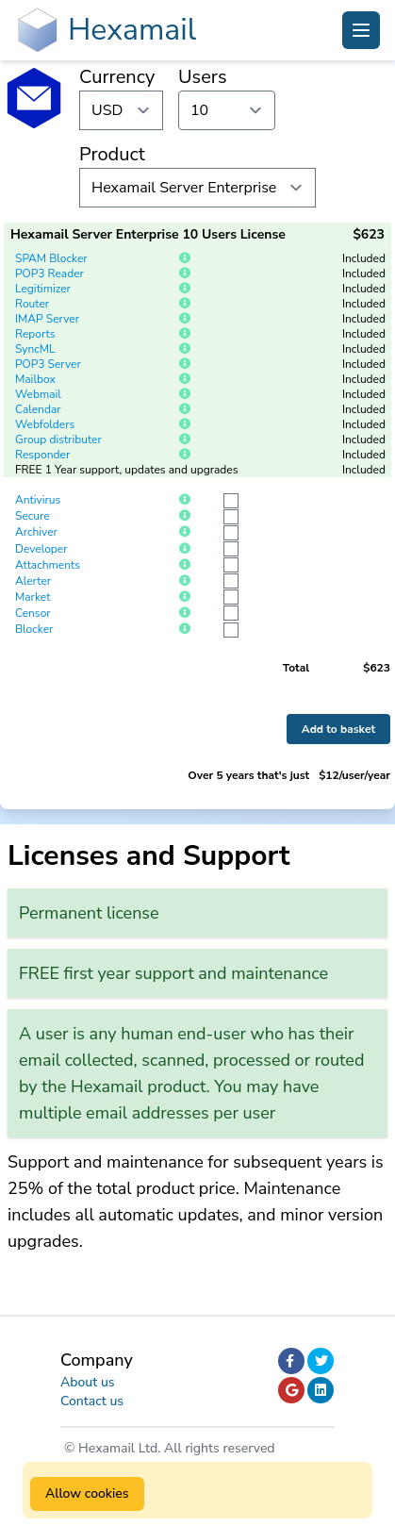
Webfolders (44, 424)
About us (87, 1382)
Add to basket (338, 729)
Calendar (38, 409)
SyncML (35, 349)
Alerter (33, 581)
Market (32, 597)
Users (202, 77)
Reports (35, 333)
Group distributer (58, 439)
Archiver (36, 531)
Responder (42, 454)
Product (112, 154)
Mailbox (35, 379)
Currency (117, 77)
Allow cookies (87, 1493)
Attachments (47, 564)
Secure (32, 515)
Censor (33, 613)
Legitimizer (43, 288)
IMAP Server (47, 318)
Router (32, 303)
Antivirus (37, 499)
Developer (41, 548)
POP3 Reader (49, 273)
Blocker (34, 629)
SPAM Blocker (51, 258)
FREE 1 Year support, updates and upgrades (127, 469)
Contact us (91, 1401)
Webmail (38, 394)
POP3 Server (48, 364)
